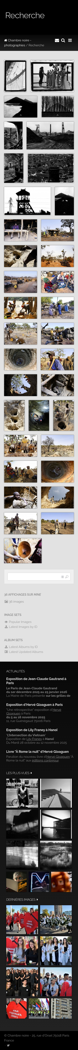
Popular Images (17, 622)
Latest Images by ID (20, 627)
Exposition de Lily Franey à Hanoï (31, 730)
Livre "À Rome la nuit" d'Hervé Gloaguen (37, 752)
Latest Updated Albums (23, 652)
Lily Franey (34, 739)
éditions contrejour (45, 760)
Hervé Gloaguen (58, 757)
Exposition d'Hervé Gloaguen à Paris (34, 705)
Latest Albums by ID (21, 647)
